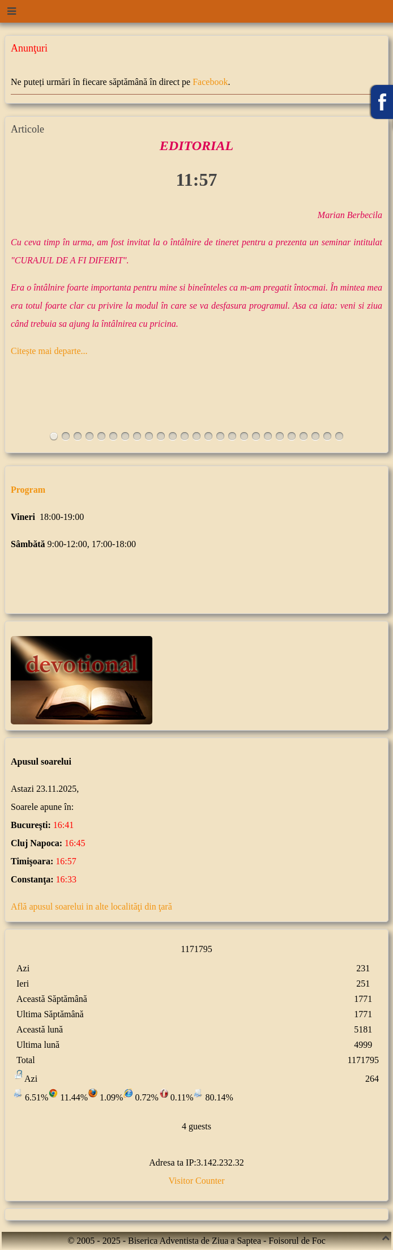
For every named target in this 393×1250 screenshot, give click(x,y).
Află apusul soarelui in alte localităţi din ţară (91, 906)
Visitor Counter (196, 1180)
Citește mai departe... (49, 351)
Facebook (210, 82)
